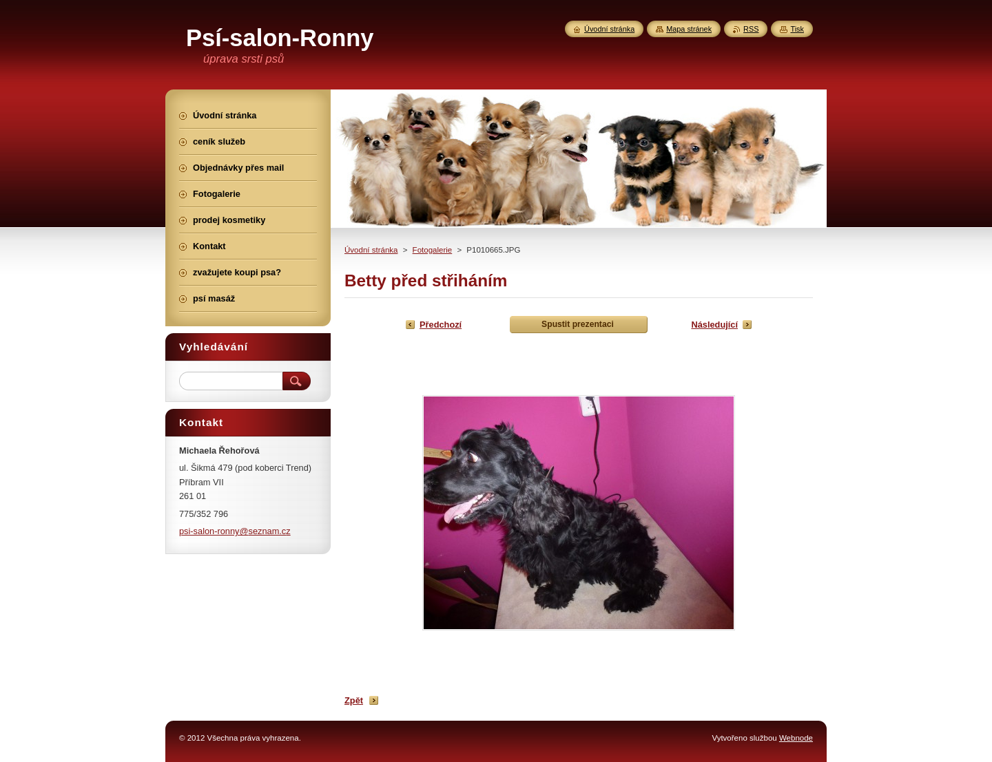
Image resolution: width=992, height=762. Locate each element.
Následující (714, 324)
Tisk (797, 29)
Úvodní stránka (370, 250)
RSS (750, 29)
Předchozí (441, 324)
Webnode (796, 738)
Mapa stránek (689, 29)
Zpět (353, 700)
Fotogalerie (433, 250)
